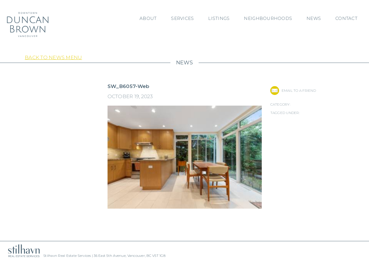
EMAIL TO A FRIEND (299, 90)
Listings (218, 18)
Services (182, 18)
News (313, 18)
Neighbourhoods (268, 18)
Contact (346, 18)
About (148, 18)
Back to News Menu (53, 57)
